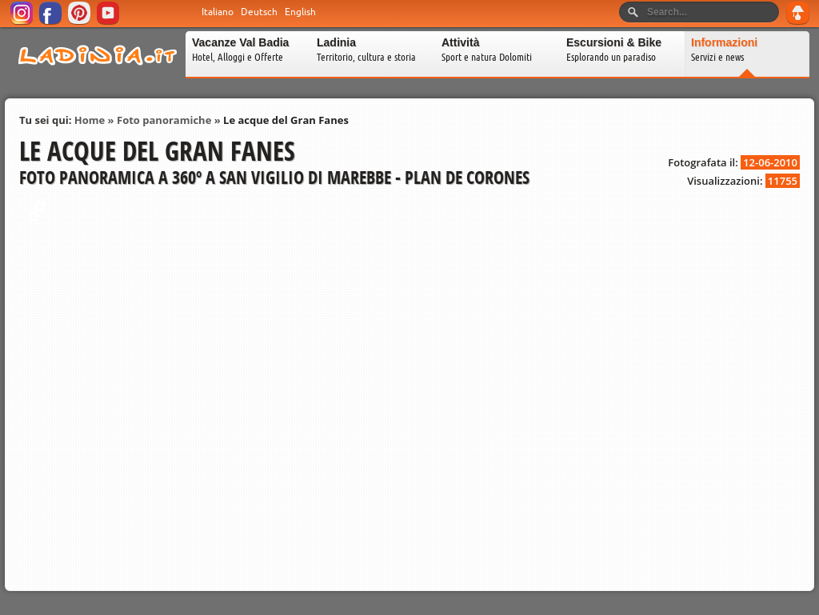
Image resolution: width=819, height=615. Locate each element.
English (300, 12)
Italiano (218, 12)
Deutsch (259, 12)
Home (89, 120)
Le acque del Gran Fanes (286, 120)
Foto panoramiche (164, 120)
